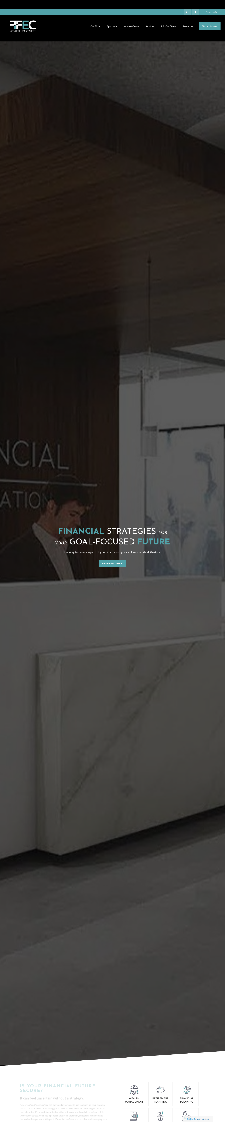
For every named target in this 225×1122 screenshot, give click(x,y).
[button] (95, 17)
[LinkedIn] (187, 3)
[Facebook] (195, 3)
